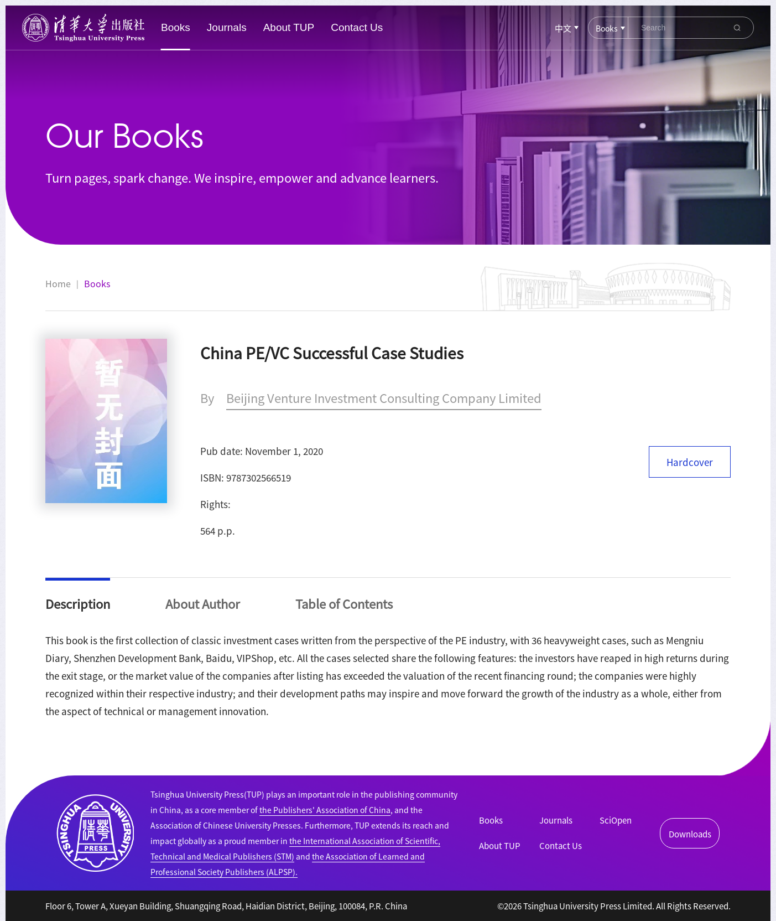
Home (58, 283)
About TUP (289, 27)
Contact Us (357, 27)
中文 (563, 28)
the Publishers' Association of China (324, 809)
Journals (227, 27)
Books (175, 27)
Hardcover (689, 462)
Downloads (690, 834)
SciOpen (616, 820)
